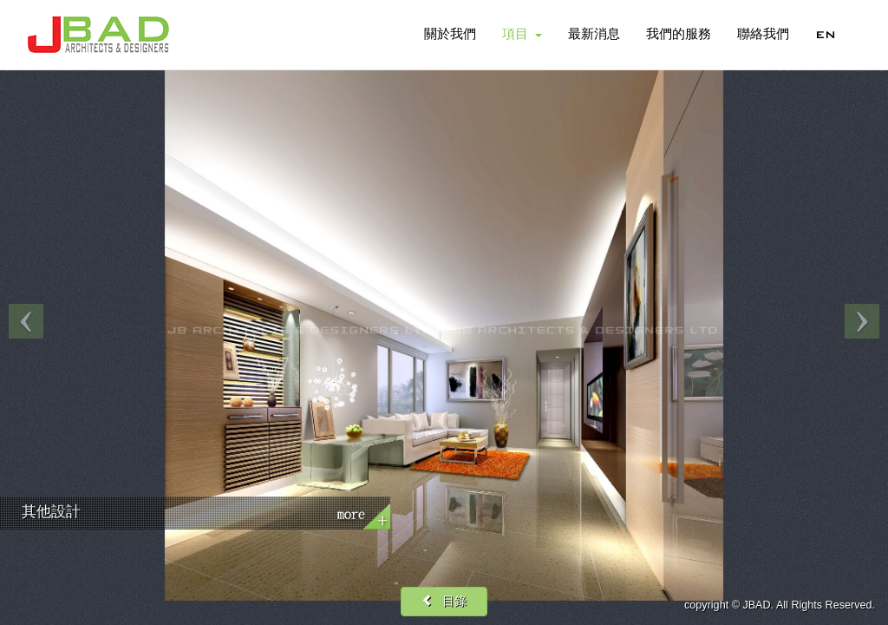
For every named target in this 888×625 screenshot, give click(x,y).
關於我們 (450, 35)
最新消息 (594, 35)
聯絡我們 (763, 35)
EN (825, 35)
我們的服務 (678, 35)
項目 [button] (522, 35)
